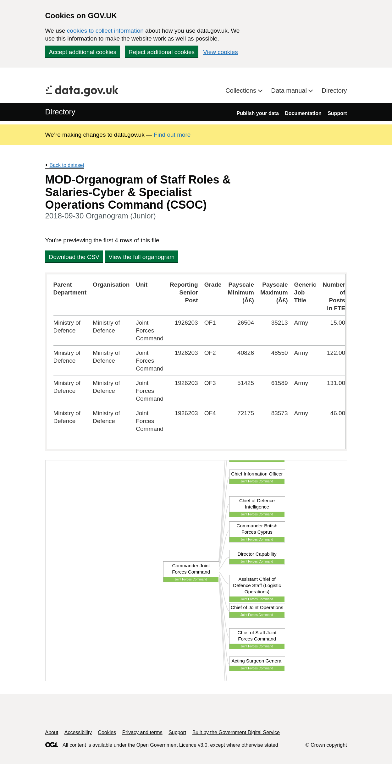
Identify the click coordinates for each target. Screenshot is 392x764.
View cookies (220, 52)
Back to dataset (67, 165)
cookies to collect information (105, 30)
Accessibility (78, 732)
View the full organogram (141, 257)
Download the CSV (74, 257)
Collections (241, 90)
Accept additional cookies (82, 52)
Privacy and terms (142, 732)
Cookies (107, 732)
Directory (334, 90)
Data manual (290, 90)
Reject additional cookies (162, 52)
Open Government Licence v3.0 (171, 745)
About (51, 732)
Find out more (172, 134)
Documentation (303, 113)
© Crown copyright (326, 745)
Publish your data (258, 113)
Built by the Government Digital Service (236, 732)
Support (337, 113)
